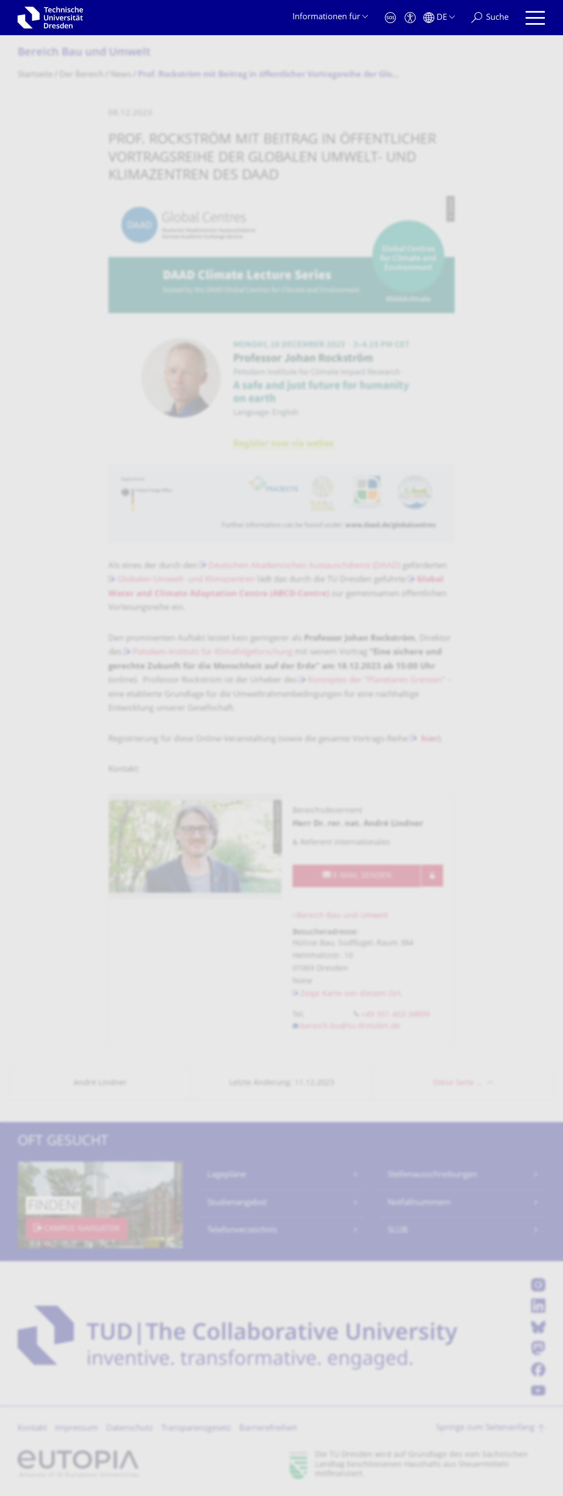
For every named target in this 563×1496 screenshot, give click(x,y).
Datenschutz (129, 1429)
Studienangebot (237, 1203)
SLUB (398, 1230)
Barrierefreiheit (268, 1429)
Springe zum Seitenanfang (485, 1428)
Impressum (76, 1429)
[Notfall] (390, 18)
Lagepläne (226, 1175)
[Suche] (490, 18)
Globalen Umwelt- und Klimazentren (186, 580)
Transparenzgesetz (196, 1429)
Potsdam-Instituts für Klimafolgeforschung (212, 652)
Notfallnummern (419, 1203)
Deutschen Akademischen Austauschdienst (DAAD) (304, 566)
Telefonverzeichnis (242, 1230)
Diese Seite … (457, 1083)
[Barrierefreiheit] (410, 18)
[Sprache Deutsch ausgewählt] (439, 18)
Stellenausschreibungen (432, 1175)
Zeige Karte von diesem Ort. (351, 994)
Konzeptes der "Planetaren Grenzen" (376, 680)
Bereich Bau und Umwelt (84, 53)
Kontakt (32, 1429)
